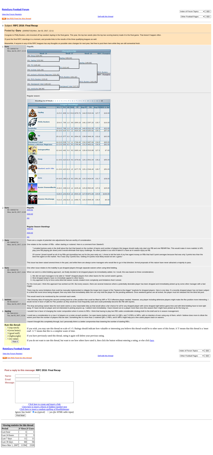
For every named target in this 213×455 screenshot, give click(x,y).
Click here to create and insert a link (48, 408)
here (152, 340)
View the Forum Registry (12, 14)
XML (4, 18)
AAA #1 (30, 210)
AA (28, 218)
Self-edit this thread (105, 16)
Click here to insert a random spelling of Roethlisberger (48, 413)
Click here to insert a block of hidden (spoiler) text (47, 411)
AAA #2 (30, 214)
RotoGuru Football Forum (15, 9)
